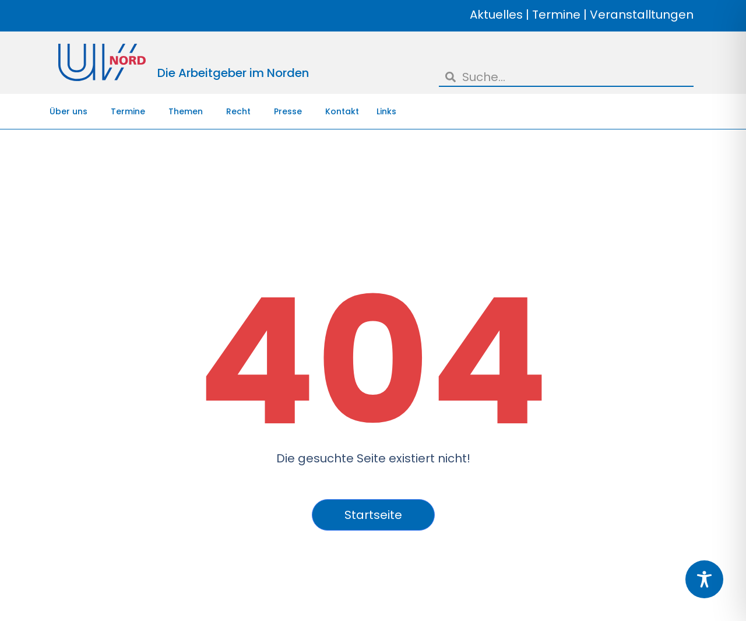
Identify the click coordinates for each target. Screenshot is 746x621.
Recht (241, 111)
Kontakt (342, 111)
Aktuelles (496, 14)
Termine (556, 14)
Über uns (71, 111)
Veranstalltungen (642, 14)
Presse (291, 111)
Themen (188, 111)
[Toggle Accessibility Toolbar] (704, 579)
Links (386, 111)
